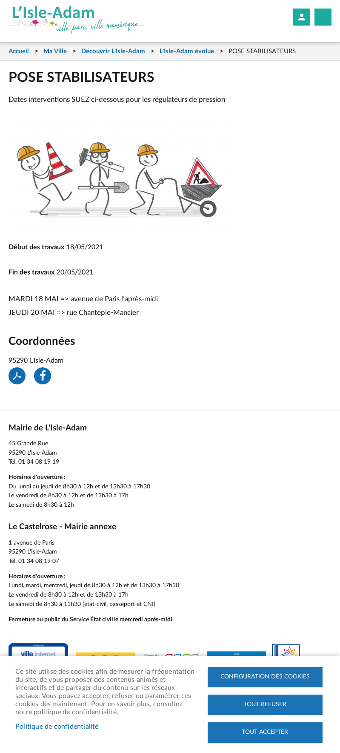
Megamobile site (322, 17)
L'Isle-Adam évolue (187, 51)
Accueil (19, 51)
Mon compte (301, 17)
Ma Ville (55, 51)
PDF (17, 375)
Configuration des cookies (265, 677)
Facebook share (42, 375)
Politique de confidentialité (57, 726)
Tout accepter (265, 732)
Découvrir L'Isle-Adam (113, 51)
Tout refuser (264, 704)
